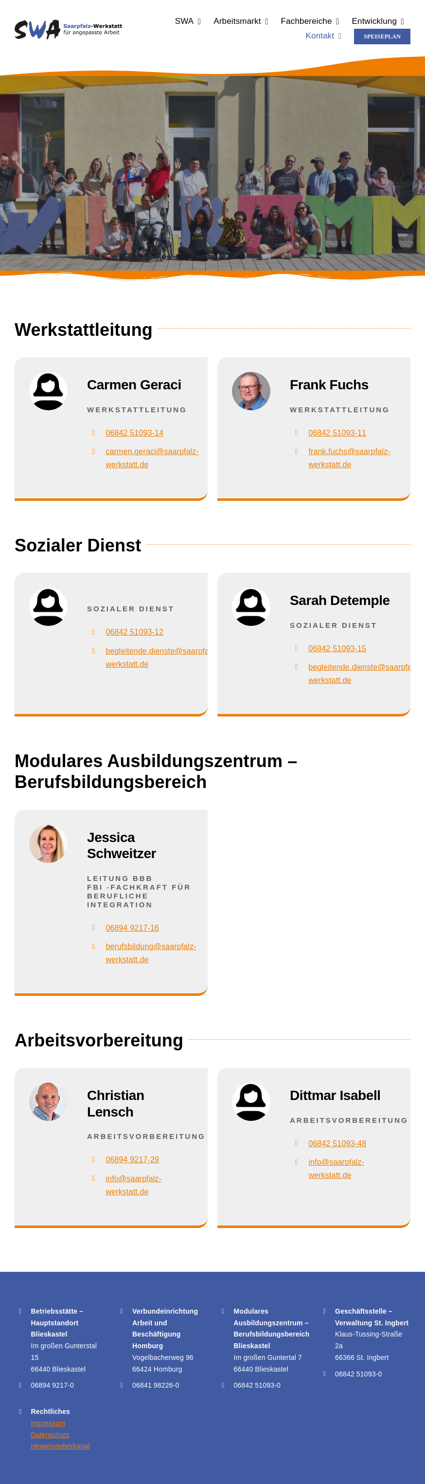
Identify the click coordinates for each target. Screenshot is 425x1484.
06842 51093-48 (337, 1143)
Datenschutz (50, 1435)
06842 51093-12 (134, 632)
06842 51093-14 (134, 433)
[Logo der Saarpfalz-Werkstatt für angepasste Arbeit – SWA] (68, 23)
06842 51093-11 (337, 433)
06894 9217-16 (132, 928)
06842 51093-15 (337, 648)
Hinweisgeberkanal (60, 1446)
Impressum (48, 1423)
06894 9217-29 (132, 1159)
